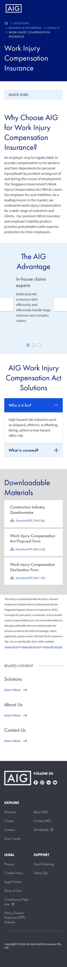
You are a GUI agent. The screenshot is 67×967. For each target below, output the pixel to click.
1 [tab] (27, 345)
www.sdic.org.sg (52, 647)
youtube (55, 782)
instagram (42, 782)
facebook (36, 782)
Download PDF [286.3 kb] (30, 549)
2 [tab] (33, 345)
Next (60, 304)
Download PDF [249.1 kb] (30, 578)
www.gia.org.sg (30, 647)
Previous (6, 304)
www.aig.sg (11, 647)
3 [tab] (39, 345)
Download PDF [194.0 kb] (30, 520)
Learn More (12, 689)
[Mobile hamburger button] (56, 8)
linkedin (48, 782)
